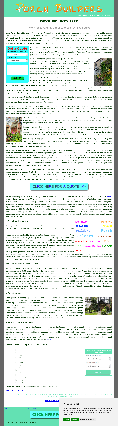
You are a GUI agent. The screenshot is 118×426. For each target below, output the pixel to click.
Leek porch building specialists (22, 298)
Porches (35, 408)
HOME (79, 15)
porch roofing (75, 298)
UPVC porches (22, 310)
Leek (109, 197)
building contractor (52, 80)
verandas (98, 52)
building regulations (102, 169)
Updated (29, 408)
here (49, 340)
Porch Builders (16, 408)
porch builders (13, 337)
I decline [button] (74, 419)
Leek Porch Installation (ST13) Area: (24, 33)
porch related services (56, 318)
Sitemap (7, 408)
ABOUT (91, 15)
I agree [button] (67, 419)
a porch (50, 90)
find (13, 327)
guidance (69, 179)
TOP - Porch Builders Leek (18, 391)
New (24, 408)
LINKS (85, 15)
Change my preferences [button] (87, 419)
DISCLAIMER (107, 15)
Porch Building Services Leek (27, 344)
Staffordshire (83, 318)
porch (48, 33)
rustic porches (56, 313)
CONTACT (98, 15)
